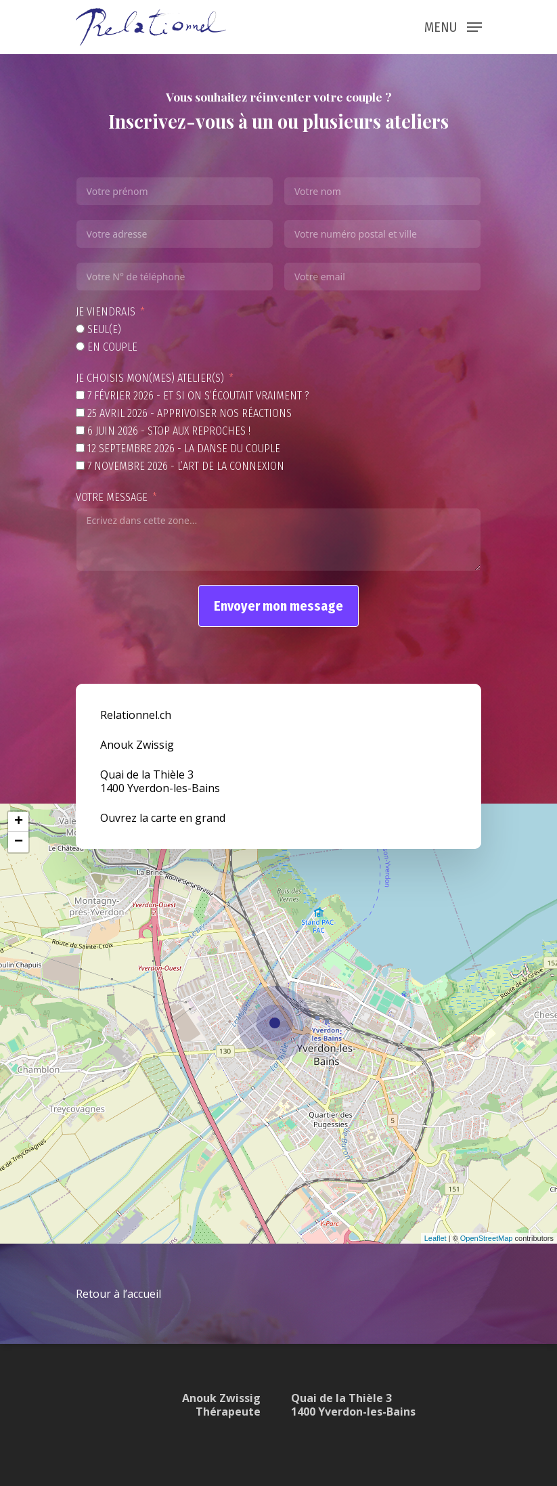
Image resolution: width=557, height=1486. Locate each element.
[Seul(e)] (80, 328)
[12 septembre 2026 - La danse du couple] (80, 447)
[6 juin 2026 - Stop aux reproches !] (80, 430)
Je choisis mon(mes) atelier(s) (150, 378)
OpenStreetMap (486, 1238)
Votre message (112, 497)
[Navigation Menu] (453, 26)
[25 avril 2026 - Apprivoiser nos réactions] (80, 412)
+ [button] (18, 822)
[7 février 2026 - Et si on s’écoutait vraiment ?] (80, 395)
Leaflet (435, 1238)
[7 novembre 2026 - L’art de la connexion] (80, 465)
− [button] (18, 842)
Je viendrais (105, 311)
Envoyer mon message (278, 606)
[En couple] (80, 346)
